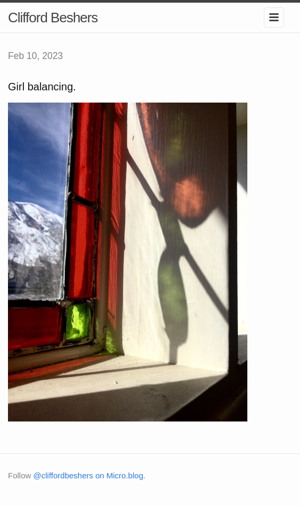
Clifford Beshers (53, 18)
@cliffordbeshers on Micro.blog (89, 475)
